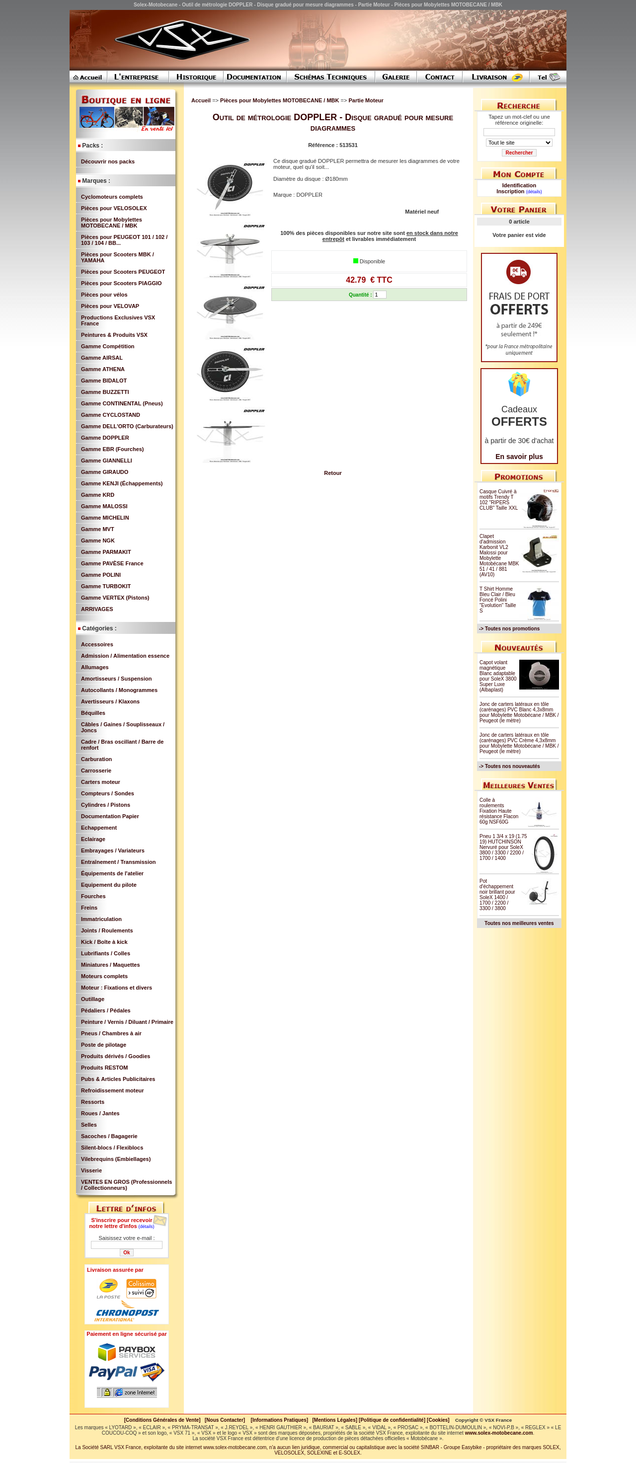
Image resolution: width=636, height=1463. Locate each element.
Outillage (92, 999)
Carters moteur (100, 782)
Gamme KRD (97, 495)
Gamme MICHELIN (105, 518)
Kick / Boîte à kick (104, 942)
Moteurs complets (104, 976)
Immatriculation (101, 919)
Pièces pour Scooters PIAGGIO (121, 283)
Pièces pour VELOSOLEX (114, 208)
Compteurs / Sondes (107, 793)
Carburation (96, 759)
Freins (89, 908)
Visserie (91, 1170)
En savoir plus (519, 457)
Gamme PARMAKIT (106, 552)
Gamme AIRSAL (102, 358)
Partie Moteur (365, 100)
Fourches (93, 896)
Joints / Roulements (107, 930)
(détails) (147, 1226)
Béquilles (93, 713)
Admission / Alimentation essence (125, 656)
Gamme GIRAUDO (104, 472)
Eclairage (93, 839)
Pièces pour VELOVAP (110, 306)
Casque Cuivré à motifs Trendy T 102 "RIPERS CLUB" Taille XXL (498, 500)
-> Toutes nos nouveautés (509, 766)
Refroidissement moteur (112, 1090)
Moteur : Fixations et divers (116, 988)
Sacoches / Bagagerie (109, 1136)
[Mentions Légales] (334, 1420)
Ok (126, 1252)
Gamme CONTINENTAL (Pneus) (122, 403)
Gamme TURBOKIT (106, 586)
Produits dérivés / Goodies (115, 1056)
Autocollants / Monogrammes (119, 690)
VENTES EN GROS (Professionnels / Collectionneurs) (126, 1185)
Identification (519, 185)
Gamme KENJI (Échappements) (121, 483)
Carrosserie (96, 770)
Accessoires (97, 644)
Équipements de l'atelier (112, 873)
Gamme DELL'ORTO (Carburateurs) (127, 426)
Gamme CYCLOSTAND (110, 415)
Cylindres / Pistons (105, 805)
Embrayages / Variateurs (113, 850)
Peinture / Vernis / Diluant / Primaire (127, 1022)
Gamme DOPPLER (105, 438)
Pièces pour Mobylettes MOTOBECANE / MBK (111, 223)
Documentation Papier (110, 816)
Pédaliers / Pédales (106, 1010)
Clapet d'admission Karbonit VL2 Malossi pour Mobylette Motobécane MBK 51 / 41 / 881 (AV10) (499, 555)
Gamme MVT (97, 529)
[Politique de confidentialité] (392, 1420)
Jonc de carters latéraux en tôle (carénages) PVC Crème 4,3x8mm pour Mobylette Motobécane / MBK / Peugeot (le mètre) (519, 743)
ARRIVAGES (97, 609)
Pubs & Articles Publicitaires (118, 1079)
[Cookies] (438, 1420)
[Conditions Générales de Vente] (164, 1420)
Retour (332, 473)
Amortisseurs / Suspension (116, 679)
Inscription (510, 191)
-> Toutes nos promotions (509, 628)
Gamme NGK (98, 540)
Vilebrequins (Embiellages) (116, 1159)
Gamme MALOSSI (104, 506)
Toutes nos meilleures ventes (519, 923)
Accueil (201, 100)
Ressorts (92, 1102)
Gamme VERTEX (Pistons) (115, 598)
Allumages (95, 667)
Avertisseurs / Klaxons (110, 701)
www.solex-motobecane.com (499, 1433)
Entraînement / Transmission (118, 862)
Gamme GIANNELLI (106, 460)
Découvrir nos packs (108, 161)
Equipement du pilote (109, 885)
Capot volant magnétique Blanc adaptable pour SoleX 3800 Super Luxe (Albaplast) (498, 676)
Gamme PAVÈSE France (112, 563)
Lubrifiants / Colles (105, 953)
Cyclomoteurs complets (112, 197)
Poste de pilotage (103, 1045)
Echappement (99, 828)
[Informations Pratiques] (279, 1420)
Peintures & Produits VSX (114, 335)
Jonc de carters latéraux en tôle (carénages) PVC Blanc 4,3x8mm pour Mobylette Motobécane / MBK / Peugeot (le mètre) (519, 712)
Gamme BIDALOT (104, 381)
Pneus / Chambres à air (111, 1033)
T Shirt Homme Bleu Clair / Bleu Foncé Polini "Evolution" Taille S (497, 600)
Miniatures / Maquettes (110, 965)
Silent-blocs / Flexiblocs (112, 1148)
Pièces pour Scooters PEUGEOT (123, 272)
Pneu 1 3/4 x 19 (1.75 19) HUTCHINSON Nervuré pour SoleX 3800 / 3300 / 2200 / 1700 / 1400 (503, 847)
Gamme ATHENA (103, 369)
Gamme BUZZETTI (105, 392)
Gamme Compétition (108, 346)
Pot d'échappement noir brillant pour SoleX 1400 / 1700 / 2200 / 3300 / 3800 (497, 894)
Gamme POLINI (101, 575)
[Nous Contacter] (225, 1420)
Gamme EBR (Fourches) (112, 449)
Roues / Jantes (100, 1113)
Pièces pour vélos (104, 295)
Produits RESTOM (104, 1068)
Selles (89, 1125)
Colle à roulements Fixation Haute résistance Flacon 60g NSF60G (498, 811)
